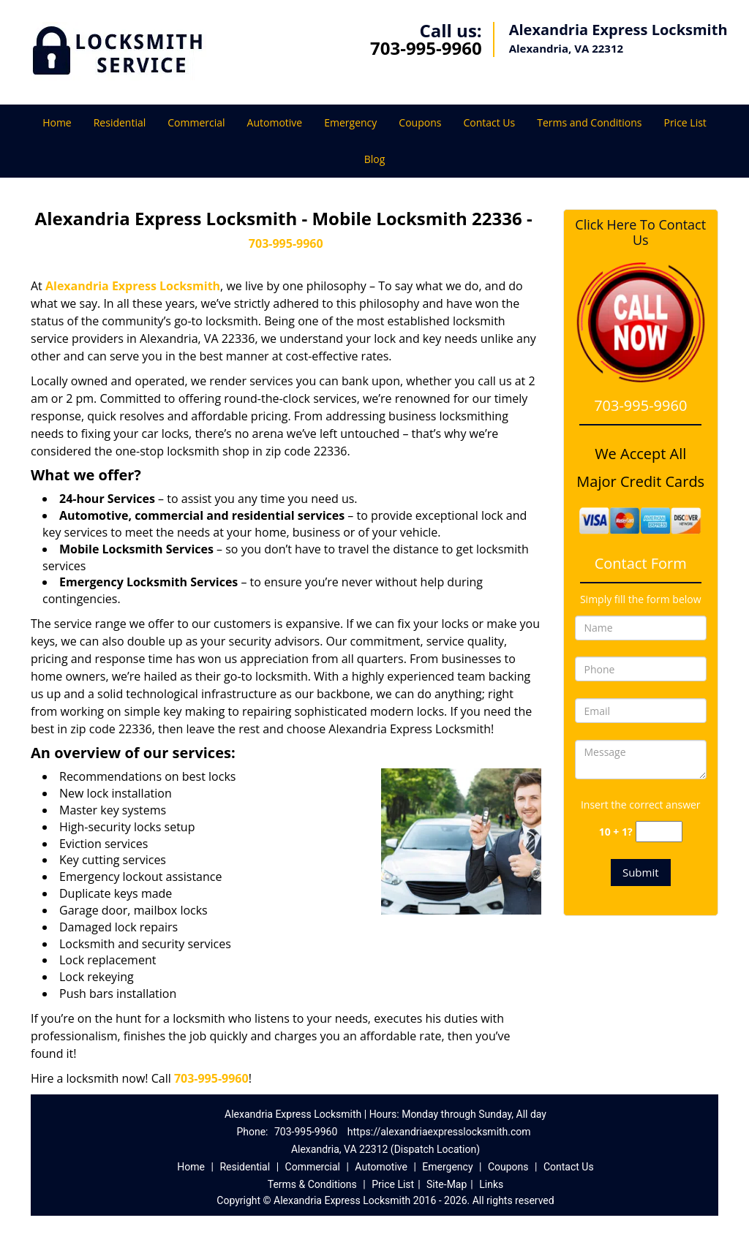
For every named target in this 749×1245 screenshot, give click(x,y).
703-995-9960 (426, 48)
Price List (684, 122)
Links (491, 1184)
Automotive (275, 122)
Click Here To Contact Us (640, 232)
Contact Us (489, 122)
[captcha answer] (659, 831)
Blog (374, 159)
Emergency (350, 122)
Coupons (420, 122)
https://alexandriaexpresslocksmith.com (439, 1132)
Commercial (196, 122)
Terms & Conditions (312, 1184)
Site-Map (446, 1184)
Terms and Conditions (589, 122)
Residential (120, 122)
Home (57, 122)
